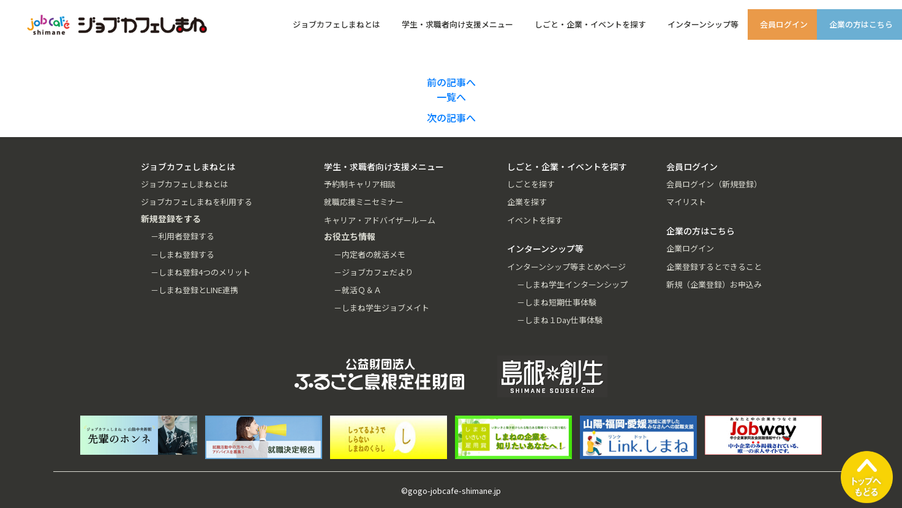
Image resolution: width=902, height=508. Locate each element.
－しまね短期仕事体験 (556, 302)
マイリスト (686, 201)
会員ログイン (784, 24)
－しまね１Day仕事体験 (560, 320)
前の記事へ (451, 82)
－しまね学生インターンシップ (572, 284)
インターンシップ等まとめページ (566, 266)
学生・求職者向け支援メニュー (457, 24)
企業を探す (527, 201)
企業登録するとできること (714, 266)
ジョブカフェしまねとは (336, 24)
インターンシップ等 (703, 24)
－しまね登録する (182, 254)
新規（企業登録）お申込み (714, 284)
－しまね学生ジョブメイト (381, 307)
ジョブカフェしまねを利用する (196, 201)
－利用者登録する (182, 236)
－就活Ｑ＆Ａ (357, 290)
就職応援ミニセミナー (364, 201)
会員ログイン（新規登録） (714, 184)
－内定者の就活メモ (369, 254)
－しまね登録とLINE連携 (194, 290)
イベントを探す (535, 220)
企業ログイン (690, 248)
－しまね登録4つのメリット (200, 272)
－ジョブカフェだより (373, 272)
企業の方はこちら (861, 24)
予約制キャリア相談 (360, 184)
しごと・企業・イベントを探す (590, 24)
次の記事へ (451, 117)
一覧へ (451, 96)
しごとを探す (531, 184)
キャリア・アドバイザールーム (379, 220)
